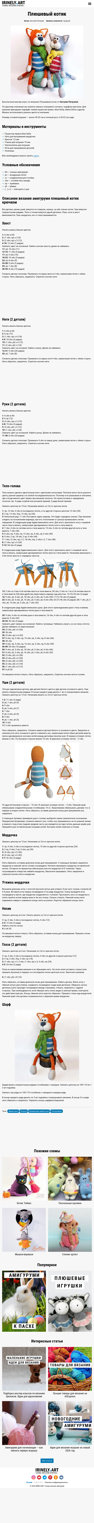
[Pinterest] (50, 1512)
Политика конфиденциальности (56, 1517)
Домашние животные (39, 1146)
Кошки (24, 1146)
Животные (13, 1146)
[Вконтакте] (61, 1512)
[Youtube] (39, 1512)
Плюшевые (56, 1146)
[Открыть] (90, 4)
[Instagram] (33, 1512)
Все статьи (47, 1495)
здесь (36, 190)
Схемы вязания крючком (13, 3)
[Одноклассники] (56, 1512)
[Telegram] (45, 1512)
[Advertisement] (47, 138)
